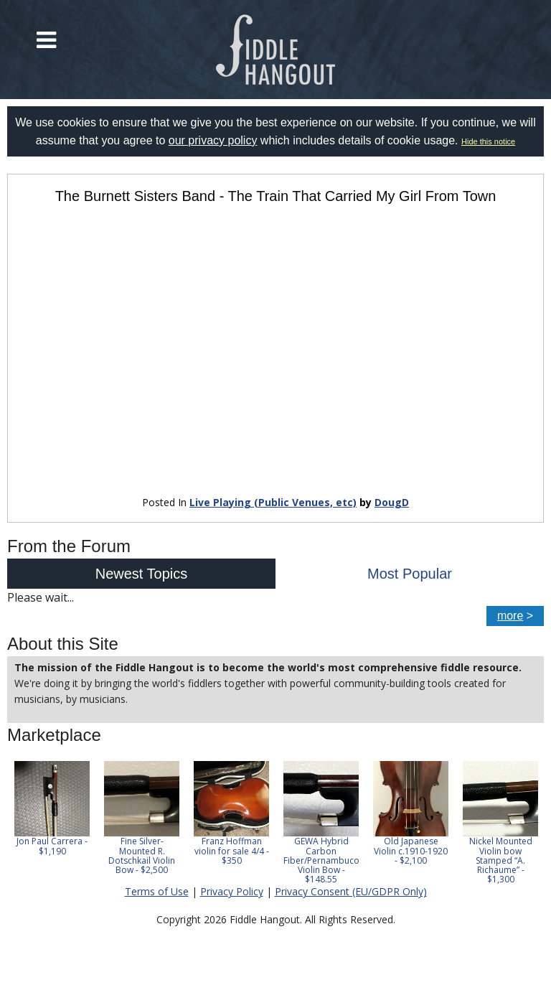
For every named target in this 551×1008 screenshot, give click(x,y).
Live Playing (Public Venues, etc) (273, 502)
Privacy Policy (231, 891)
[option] (52, 808)
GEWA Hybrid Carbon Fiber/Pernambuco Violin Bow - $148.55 (321, 860)
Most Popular (409, 574)
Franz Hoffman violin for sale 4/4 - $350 (231, 850)
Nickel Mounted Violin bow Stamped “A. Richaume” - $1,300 (500, 860)
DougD (392, 502)
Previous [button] (14, 823)
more (510, 616)
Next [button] (524, 823)
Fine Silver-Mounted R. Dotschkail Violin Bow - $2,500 (141, 855)
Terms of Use (157, 891)
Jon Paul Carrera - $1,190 (52, 846)
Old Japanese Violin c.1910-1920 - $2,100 (411, 850)
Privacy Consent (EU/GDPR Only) (351, 891)
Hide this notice (488, 141)
